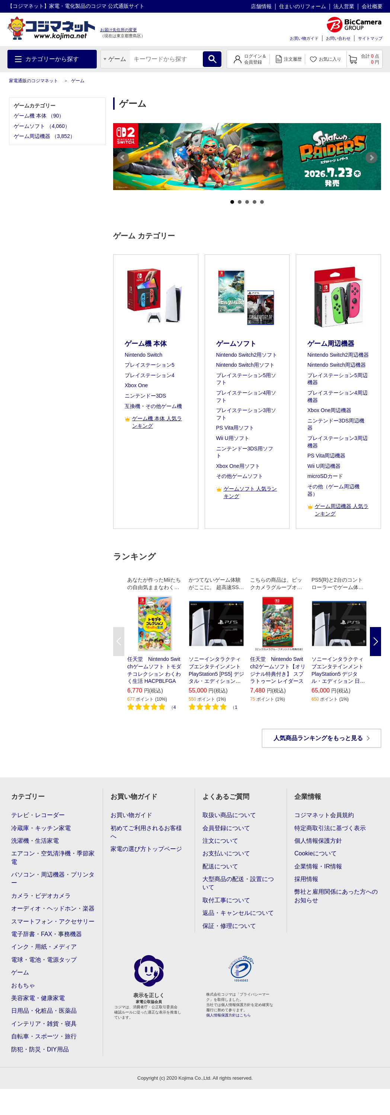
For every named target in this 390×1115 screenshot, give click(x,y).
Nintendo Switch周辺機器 (336, 365)
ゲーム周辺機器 (330, 343)
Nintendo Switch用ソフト (245, 365)
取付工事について (226, 900)
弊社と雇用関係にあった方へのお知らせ (336, 896)
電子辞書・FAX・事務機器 (46, 934)
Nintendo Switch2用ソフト (247, 355)
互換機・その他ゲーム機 (153, 406)
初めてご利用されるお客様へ (146, 832)
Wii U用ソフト (232, 438)
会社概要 (372, 6)
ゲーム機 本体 (146, 343)
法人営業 (343, 6)
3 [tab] (247, 202)
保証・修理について (229, 926)
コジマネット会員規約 (324, 815)
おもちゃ (23, 985)
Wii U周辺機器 (324, 466)
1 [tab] (232, 202)
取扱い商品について (229, 815)
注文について (220, 841)
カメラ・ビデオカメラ (41, 896)
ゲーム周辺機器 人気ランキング (337, 510)
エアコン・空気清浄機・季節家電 (53, 857)
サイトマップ (370, 38)
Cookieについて (315, 853)
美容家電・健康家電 (38, 998)
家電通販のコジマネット (33, 80)
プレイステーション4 (150, 375)
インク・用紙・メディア (44, 947)
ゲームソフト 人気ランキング (246, 492)
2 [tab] (240, 202)
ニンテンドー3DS (145, 396)
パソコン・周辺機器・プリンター (53, 878)
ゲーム (77, 80)
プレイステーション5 (150, 365)
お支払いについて (226, 853)
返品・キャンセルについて (238, 913)
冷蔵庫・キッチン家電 (41, 828)
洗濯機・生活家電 (35, 841)
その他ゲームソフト (239, 476)
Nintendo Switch (143, 355)
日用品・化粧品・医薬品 (44, 1011)
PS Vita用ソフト (235, 428)
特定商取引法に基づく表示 (330, 828)
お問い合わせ (338, 38)
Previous (123, 158)
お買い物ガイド (304, 38)
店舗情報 (261, 6)
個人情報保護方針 (318, 841)
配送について (220, 866)
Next (371, 158)
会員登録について (226, 828)
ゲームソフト (236, 343)
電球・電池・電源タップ (44, 960)
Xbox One (136, 385)
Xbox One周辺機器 (329, 410)
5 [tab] (262, 202)
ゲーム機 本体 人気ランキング (153, 422)
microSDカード (325, 476)
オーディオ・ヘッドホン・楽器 (53, 908)
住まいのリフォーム (302, 6)
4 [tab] (254, 202)
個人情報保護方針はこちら (228, 1015)
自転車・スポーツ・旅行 (44, 1036)
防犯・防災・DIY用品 (40, 1049)
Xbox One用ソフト (238, 466)
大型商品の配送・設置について (238, 883)
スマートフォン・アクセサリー (53, 921)
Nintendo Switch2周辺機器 (338, 355)
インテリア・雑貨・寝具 (44, 1024)
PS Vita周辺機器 (326, 456)
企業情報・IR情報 (318, 866)
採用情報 (306, 879)
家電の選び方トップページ (146, 849)
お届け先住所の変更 (118, 30)
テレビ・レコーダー (38, 815)
